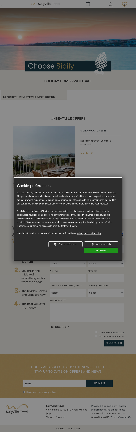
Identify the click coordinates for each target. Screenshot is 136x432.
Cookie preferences (65, 244)
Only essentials (101, 244)
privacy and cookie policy (89, 233)
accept (101, 250)
